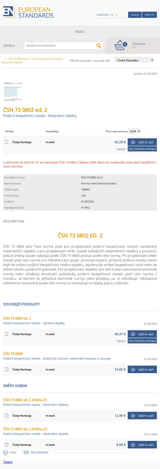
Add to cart (146, 142)
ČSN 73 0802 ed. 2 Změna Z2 (35, 431)
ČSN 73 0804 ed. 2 (34, 320)
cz (111, 14)
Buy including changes (142, 148)
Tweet (7, 462)
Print (13, 452)
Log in (135, 14)
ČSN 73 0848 (57, 355)
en (116, 14)
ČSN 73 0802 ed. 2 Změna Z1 (35, 402)
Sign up (149, 14)
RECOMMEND (39, 452)
